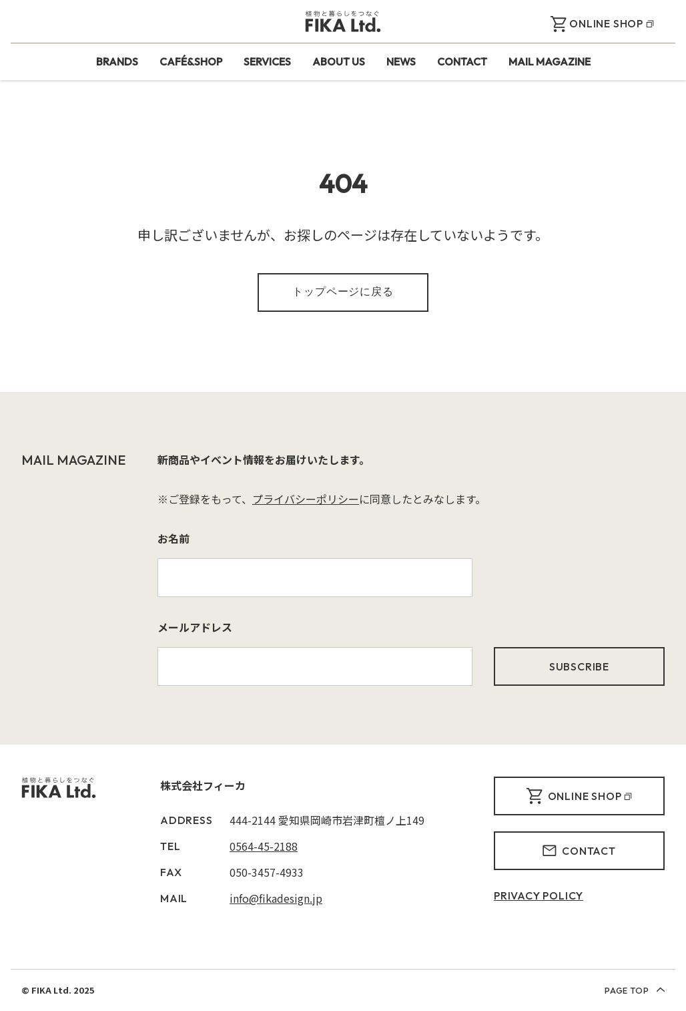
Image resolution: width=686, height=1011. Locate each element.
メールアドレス (194, 627)
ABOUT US (338, 61)
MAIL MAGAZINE (549, 61)
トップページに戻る (342, 291)
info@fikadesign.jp (276, 898)
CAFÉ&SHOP (190, 61)
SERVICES (267, 61)
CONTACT (462, 61)
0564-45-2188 (264, 846)
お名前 (173, 538)
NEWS (401, 61)
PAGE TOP (635, 990)
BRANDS (117, 61)
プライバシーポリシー (305, 499)
